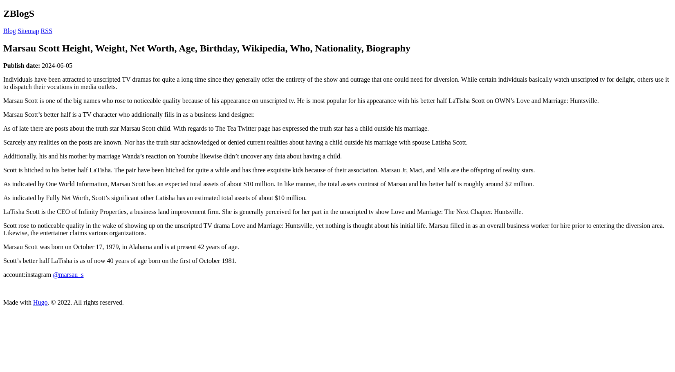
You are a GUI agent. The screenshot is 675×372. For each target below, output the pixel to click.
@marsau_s (68, 274)
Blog (9, 30)
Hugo (40, 302)
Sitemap (28, 30)
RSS (46, 30)
